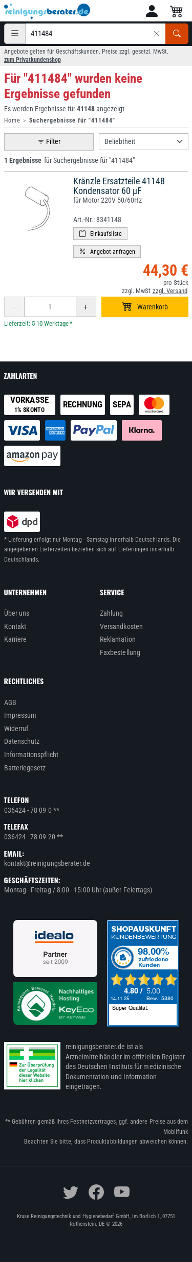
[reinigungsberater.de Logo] (47, 11)
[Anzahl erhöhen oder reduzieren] (50, 307)
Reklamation (118, 639)
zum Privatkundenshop (32, 59)
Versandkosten (121, 626)
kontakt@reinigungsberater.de (47, 863)
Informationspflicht (31, 754)
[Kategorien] (15, 33)
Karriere (15, 639)
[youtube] (122, 1192)
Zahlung (111, 613)
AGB (10, 702)
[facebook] (96, 1192)
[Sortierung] (143, 141)
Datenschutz (22, 741)
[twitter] (70, 1192)
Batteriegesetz (25, 768)
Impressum (20, 715)
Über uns (17, 613)
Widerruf (16, 728)
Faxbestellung (120, 652)
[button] (152, 11)
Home (12, 120)
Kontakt (15, 626)
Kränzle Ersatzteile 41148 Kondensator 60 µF (119, 186)
